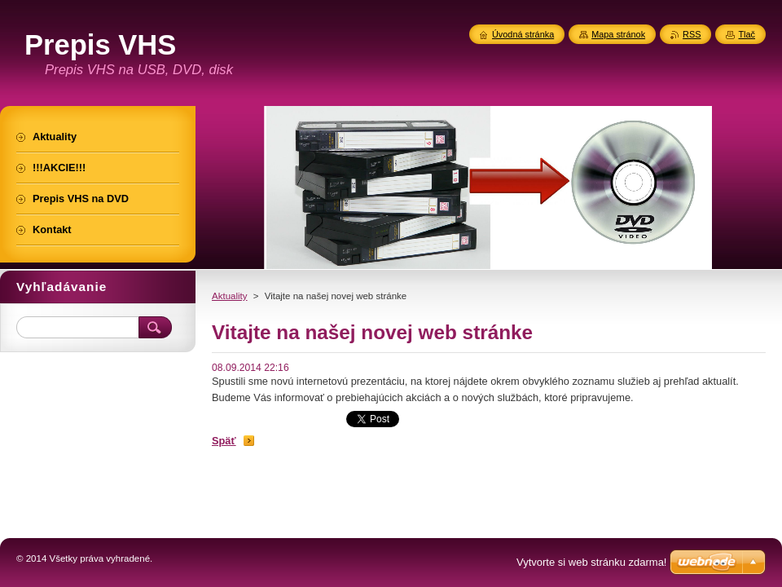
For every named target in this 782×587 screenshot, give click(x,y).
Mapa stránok (618, 34)
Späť (224, 441)
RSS (692, 34)
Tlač (746, 34)
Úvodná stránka (523, 34)
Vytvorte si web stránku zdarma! (591, 562)
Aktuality (230, 296)
